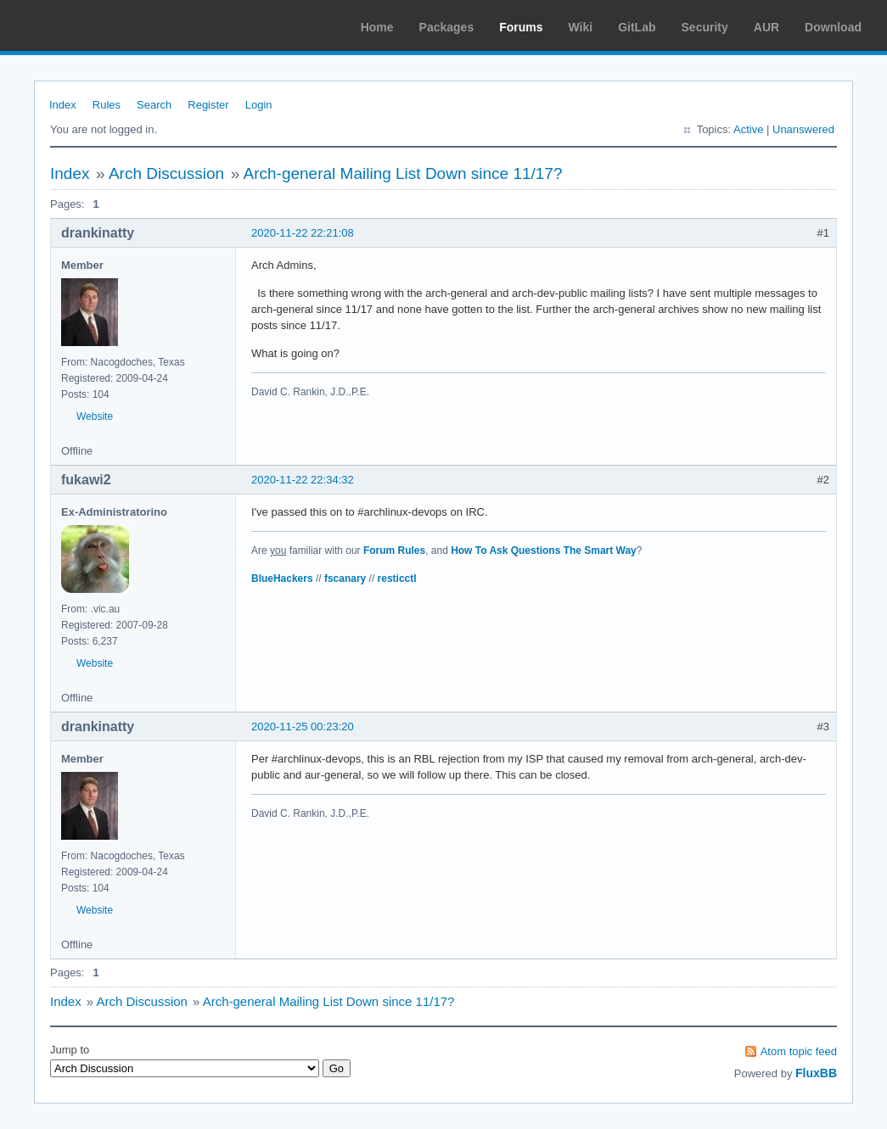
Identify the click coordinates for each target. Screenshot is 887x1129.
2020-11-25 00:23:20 (302, 726)
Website (94, 416)
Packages (446, 27)
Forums (520, 27)
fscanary (345, 578)
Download (833, 27)
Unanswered (803, 129)
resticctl (397, 578)
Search (154, 104)
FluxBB (816, 1073)
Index (62, 104)
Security (705, 27)
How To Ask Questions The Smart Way (544, 550)
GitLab (636, 27)
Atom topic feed (799, 1051)
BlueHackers (282, 578)
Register (208, 104)
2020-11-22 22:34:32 (302, 479)
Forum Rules (394, 550)
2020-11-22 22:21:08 (302, 232)
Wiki (581, 27)
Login (258, 104)
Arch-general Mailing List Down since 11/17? (403, 173)
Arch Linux (93, 25)
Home (377, 27)
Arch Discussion (166, 173)
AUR (766, 27)
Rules (107, 104)
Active (748, 129)
